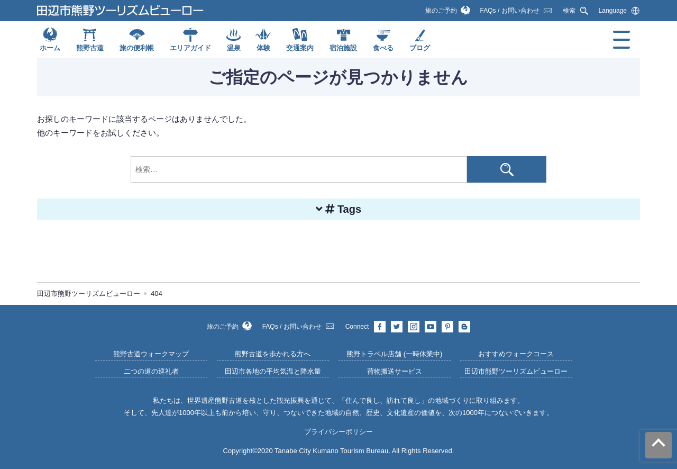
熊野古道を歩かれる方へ (272, 354)
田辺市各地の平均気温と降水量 (273, 371)
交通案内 (300, 48)
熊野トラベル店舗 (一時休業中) (394, 354)
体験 (263, 48)
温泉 (234, 48)
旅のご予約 (441, 10)
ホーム (50, 48)
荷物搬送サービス (394, 371)
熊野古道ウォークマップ (151, 354)
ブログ (419, 48)
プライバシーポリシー (338, 432)
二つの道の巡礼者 (151, 371)
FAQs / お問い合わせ (509, 10)
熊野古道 (90, 48)
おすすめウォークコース (516, 354)
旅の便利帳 (137, 48)
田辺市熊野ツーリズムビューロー (516, 371)
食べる (383, 48)
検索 (569, 10)
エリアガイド (190, 48)
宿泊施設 (343, 48)
